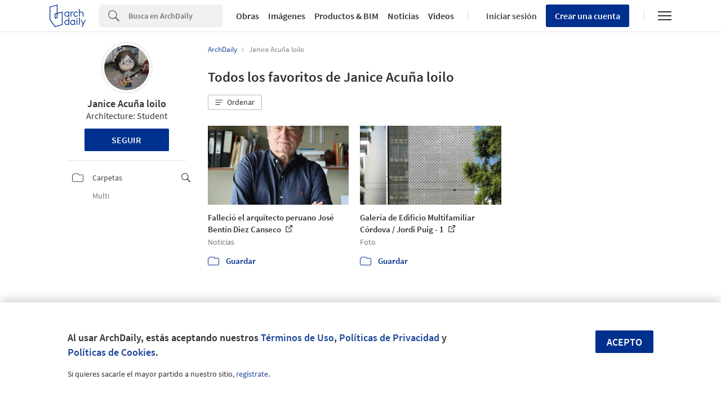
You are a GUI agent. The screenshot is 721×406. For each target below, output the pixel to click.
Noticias (403, 15)
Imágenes (286, 15)
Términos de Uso (297, 337)
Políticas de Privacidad (389, 337)
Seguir (126, 139)
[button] (235, 103)
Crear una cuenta (587, 15)
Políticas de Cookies (111, 352)
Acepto (624, 342)
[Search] (175, 16)
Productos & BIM (346, 15)
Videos (441, 15)
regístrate (252, 374)
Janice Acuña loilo (126, 103)
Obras (247, 15)
